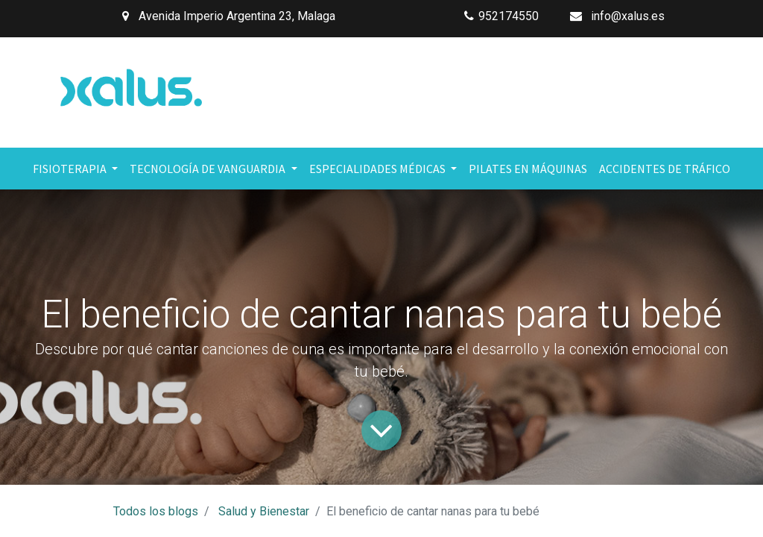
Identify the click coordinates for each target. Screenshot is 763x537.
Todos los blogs (155, 511)
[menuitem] (528, 168)
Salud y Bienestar (263, 511)
